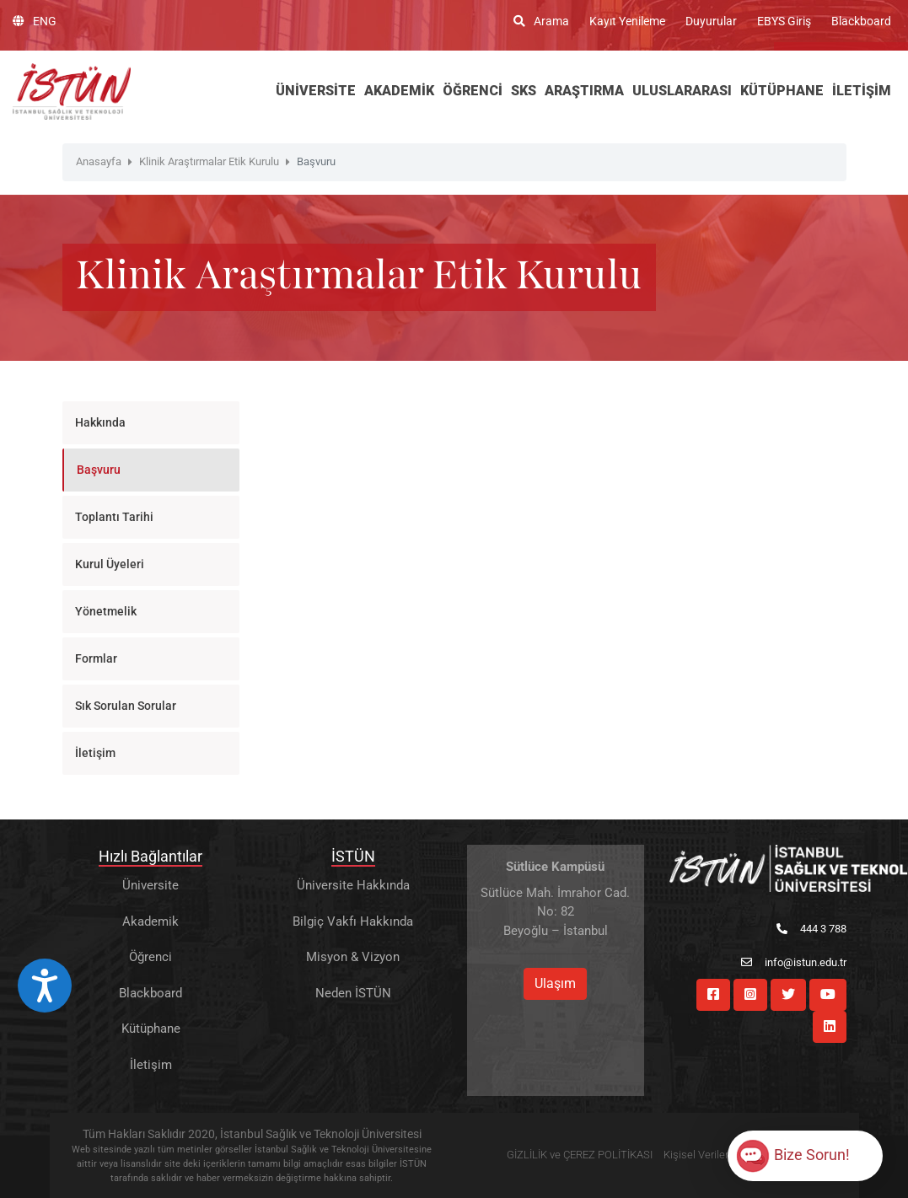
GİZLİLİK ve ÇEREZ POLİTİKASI (580, 1154)
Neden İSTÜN (353, 993)
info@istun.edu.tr (793, 962)
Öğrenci (150, 956)
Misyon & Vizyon (353, 956)
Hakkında (100, 422)
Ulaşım (555, 983)
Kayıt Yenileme (627, 21)
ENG (34, 21)
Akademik (150, 921)
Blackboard (861, 21)
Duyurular (711, 21)
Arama (541, 21)
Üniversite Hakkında (353, 885)
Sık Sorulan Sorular (125, 705)
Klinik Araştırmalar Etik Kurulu (209, 161)
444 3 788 (811, 928)
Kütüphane (150, 1028)
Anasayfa (98, 161)
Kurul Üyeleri (109, 564)
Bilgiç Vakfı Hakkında (353, 921)
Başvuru (99, 469)
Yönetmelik (106, 611)
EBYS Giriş (784, 21)
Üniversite (150, 885)
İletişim (95, 753)
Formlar (96, 658)
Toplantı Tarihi (114, 517)
